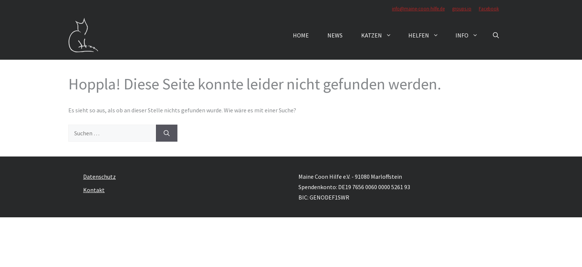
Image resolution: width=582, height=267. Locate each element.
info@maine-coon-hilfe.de (418, 9)
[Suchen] (166, 133)
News (335, 35)
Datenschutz (99, 176)
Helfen (427, 35)
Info (470, 35)
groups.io (461, 9)
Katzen (380, 35)
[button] (495, 35)
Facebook (489, 9)
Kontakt (94, 190)
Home (301, 35)
